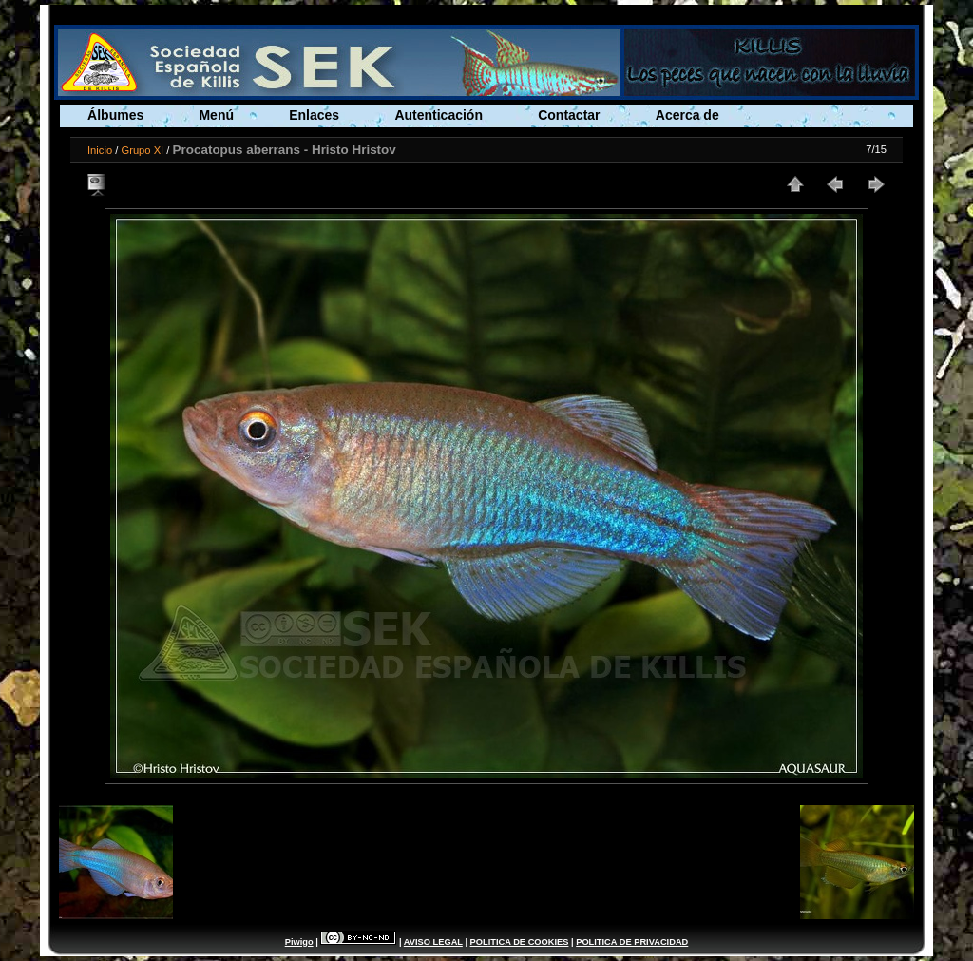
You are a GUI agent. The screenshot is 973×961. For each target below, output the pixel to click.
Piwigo (299, 942)
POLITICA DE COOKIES (519, 942)
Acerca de (687, 115)
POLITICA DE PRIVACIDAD (632, 942)
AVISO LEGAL (433, 942)
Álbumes (115, 115)
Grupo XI (142, 150)
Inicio (99, 150)
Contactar (569, 115)
